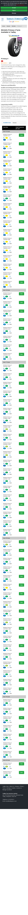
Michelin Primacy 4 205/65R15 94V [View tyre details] (7, 282)
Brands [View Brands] (8, 26)
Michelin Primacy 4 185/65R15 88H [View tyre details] (7, 187)
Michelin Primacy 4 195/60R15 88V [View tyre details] (7, 239)
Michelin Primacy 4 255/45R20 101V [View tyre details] (7, 763)
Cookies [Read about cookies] (13, 788)
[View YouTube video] (2, 61)
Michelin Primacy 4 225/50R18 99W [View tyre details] (7, 593)
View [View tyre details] (21, 135)
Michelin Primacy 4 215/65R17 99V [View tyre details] (7, 426)
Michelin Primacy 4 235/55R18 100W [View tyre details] (7, 645)
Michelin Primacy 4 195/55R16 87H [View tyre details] (7, 302)
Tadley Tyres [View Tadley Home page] (5, 786)
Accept (14, 7)
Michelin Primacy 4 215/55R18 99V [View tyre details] (7, 550)
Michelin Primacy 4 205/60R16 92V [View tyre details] (7, 354)
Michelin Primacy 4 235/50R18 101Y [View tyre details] (7, 619)
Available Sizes (7, 122)
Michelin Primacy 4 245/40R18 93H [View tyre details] (7, 662)
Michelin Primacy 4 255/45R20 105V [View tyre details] (7, 772)
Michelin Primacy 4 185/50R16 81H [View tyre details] (7, 293)
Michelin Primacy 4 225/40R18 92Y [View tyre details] (7, 567)
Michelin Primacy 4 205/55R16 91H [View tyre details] (7, 328)
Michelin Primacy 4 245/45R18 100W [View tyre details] (7, 680)
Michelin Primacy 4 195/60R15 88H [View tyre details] (7, 230)
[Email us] (10, 801)
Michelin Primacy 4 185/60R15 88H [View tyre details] (7, 178)
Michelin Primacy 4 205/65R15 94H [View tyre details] (7, 273)
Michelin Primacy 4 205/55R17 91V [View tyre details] (7, 374)
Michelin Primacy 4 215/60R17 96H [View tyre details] (7, 417)
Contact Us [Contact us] (19, 788)
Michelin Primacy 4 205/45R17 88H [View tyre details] (7, 365)
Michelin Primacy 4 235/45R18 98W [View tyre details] (7, 611)
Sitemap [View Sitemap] (9, 788)
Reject (14, 10)
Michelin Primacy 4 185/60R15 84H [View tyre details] (7, 161)
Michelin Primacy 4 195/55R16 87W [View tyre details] (7, 311)
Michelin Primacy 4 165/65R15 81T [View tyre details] (7, 135)
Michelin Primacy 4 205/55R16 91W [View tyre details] (7, 337)
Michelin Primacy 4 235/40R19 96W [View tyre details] (7, 700)
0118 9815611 (11, 799)
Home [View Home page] (3, 26)
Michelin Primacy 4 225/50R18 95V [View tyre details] (7, 585)
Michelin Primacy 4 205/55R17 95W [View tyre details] (7, 391)
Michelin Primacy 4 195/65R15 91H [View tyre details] (7, 247)
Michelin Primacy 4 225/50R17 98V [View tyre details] (7, 487)
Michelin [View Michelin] (14, 26)
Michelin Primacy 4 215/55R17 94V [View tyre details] (7, 400)
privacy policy (20, 5)
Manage (14, 13)
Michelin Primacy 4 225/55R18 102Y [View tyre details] (7, 602)
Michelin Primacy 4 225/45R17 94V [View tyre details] (7, 461)
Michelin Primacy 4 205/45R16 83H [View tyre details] (7, 319)
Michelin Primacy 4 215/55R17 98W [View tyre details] (7, 409)
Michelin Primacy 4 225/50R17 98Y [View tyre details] (7, 495)
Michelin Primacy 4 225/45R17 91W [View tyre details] (7, 435)
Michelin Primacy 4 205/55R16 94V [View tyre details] (7, 345)
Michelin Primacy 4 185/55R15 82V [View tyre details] (7, 152)
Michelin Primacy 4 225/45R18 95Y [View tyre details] (7, 576)
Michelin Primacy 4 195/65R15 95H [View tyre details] (7, 264)
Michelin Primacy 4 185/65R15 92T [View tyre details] (7, 213)
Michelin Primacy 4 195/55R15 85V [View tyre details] (7, 221)
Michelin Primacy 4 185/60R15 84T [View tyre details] (7, 169)
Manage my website (7, 789)
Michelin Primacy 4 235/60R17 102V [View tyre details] (7, 521)
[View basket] (23, 19)
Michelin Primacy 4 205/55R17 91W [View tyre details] (7, 383)
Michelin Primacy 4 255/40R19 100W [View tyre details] (7, 752)
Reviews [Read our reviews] (17, 786)
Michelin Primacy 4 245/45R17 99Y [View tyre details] (7, 530)
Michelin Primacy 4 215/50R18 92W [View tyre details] (7, 541)
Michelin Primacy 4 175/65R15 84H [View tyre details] (7, 143)
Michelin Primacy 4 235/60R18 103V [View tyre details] (7, 654)
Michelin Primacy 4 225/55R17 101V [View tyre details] (7, 504)
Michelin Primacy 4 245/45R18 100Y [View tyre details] (7, 688)
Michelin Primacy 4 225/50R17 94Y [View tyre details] (7, 478)
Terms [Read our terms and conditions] (4, 788)
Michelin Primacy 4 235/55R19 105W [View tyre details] (7, 743)
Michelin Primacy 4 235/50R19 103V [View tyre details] (7, 717)
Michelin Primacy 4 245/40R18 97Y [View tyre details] (7, 671)
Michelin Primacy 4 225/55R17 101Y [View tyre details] (7, 512)
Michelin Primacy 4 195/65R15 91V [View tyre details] (7, 256)
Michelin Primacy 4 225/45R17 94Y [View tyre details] (7, 469)
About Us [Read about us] (12, 786)
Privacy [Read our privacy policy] (21, 786)
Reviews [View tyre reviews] (15, 122)
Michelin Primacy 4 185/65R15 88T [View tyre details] (7, 204)
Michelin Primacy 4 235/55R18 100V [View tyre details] (7, 628)
